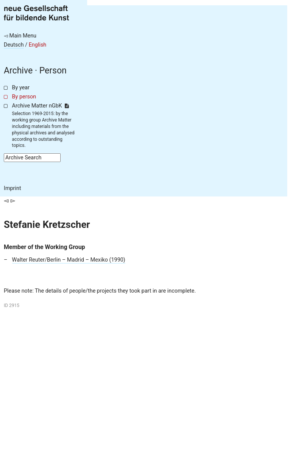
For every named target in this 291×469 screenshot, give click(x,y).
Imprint (12, 188)
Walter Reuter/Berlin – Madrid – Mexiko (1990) (68, 260)
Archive (18, 70)
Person (53, 70)
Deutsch (14, 45)
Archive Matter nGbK (40, 106)
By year (21, 87)
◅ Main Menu (20, 36)
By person (24, 96)
